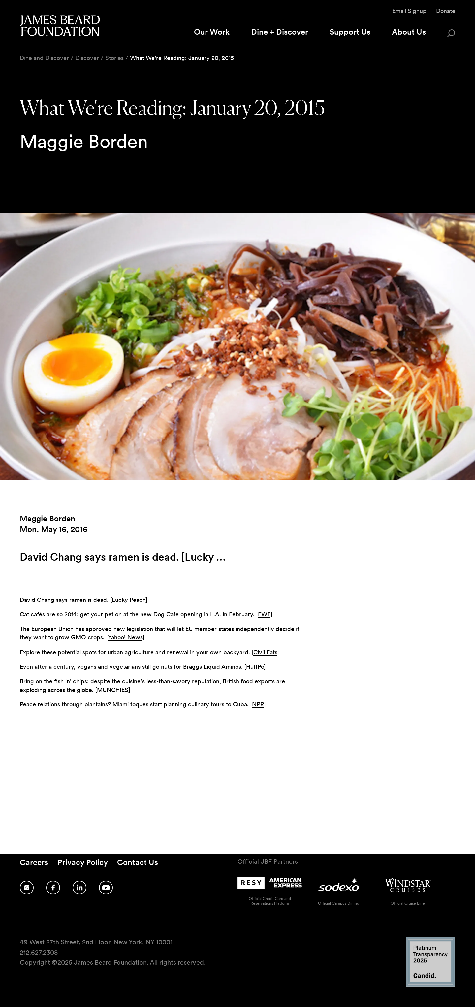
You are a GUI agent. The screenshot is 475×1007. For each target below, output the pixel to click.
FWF (264, 614)
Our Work (212, 32)
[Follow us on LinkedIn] (79, 887)
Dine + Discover (279, 32)
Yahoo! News (125, 637)
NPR (258, 704)
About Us (409, 32)
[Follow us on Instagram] (26, 887)
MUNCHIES (112, 689)
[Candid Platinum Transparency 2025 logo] (430, 985)
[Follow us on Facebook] (53, 887)
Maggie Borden (47, 518)
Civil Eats (265, 652)
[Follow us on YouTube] (106, 887)
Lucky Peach (128, 599)
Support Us (350, 32)
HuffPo (255, 666)
